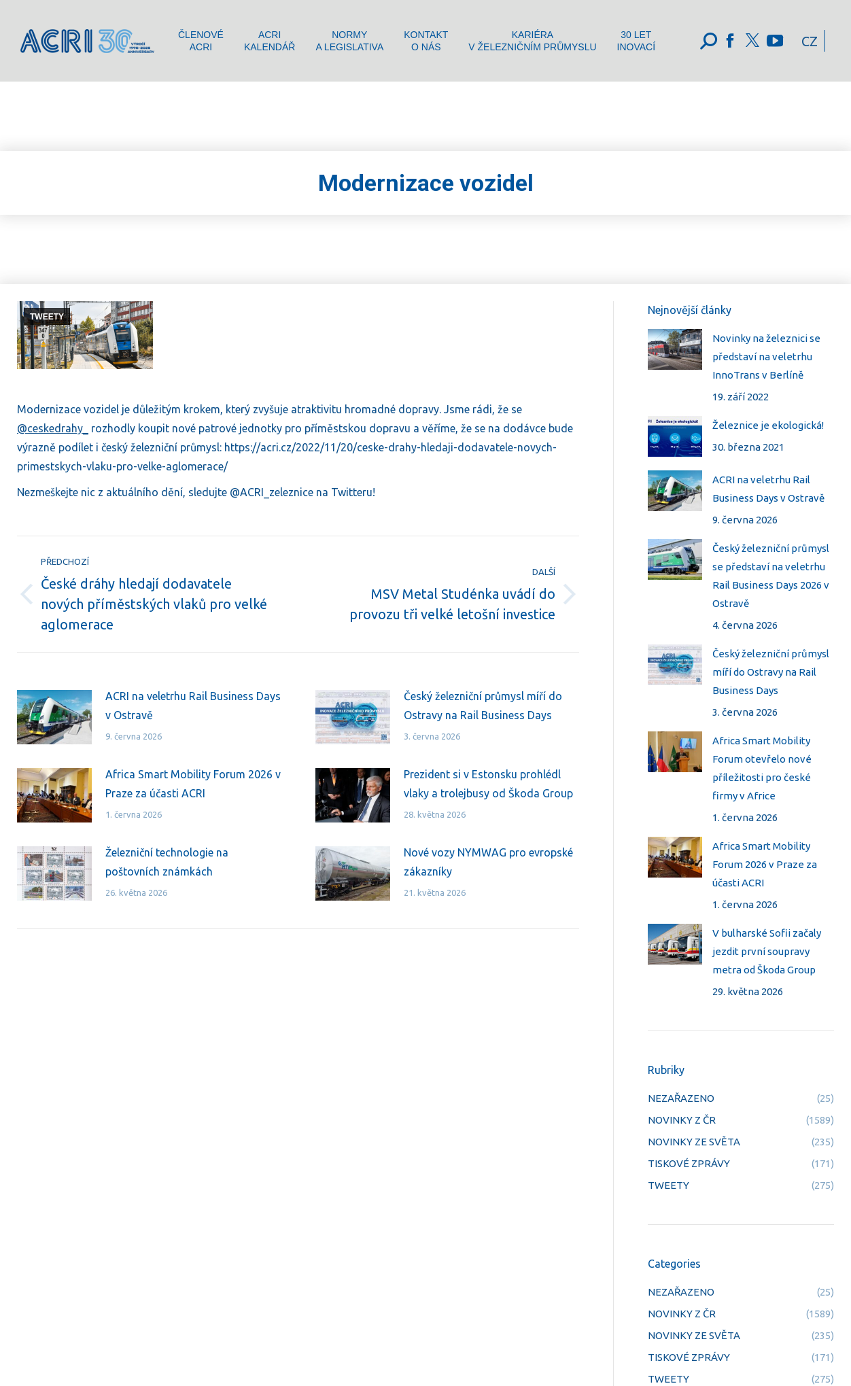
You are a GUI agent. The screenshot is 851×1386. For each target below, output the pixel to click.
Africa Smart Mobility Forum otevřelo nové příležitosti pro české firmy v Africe (762, 768)
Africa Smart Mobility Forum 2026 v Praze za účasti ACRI (193, 783)
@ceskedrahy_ (52, 428)
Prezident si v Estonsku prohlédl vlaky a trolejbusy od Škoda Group (488, 783)
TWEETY (47, 317)
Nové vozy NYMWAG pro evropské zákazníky (488, 862)
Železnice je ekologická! (768, 425)
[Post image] (54, 717)
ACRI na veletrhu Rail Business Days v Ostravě (193, 705)
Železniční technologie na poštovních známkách (166, 862)
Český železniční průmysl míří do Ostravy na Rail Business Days (483, 705)
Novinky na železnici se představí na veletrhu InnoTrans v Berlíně (766, 356)
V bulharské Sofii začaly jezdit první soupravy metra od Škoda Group (766, 951)
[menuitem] (201, 41)
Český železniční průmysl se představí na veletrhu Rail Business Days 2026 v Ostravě (770, 575)
